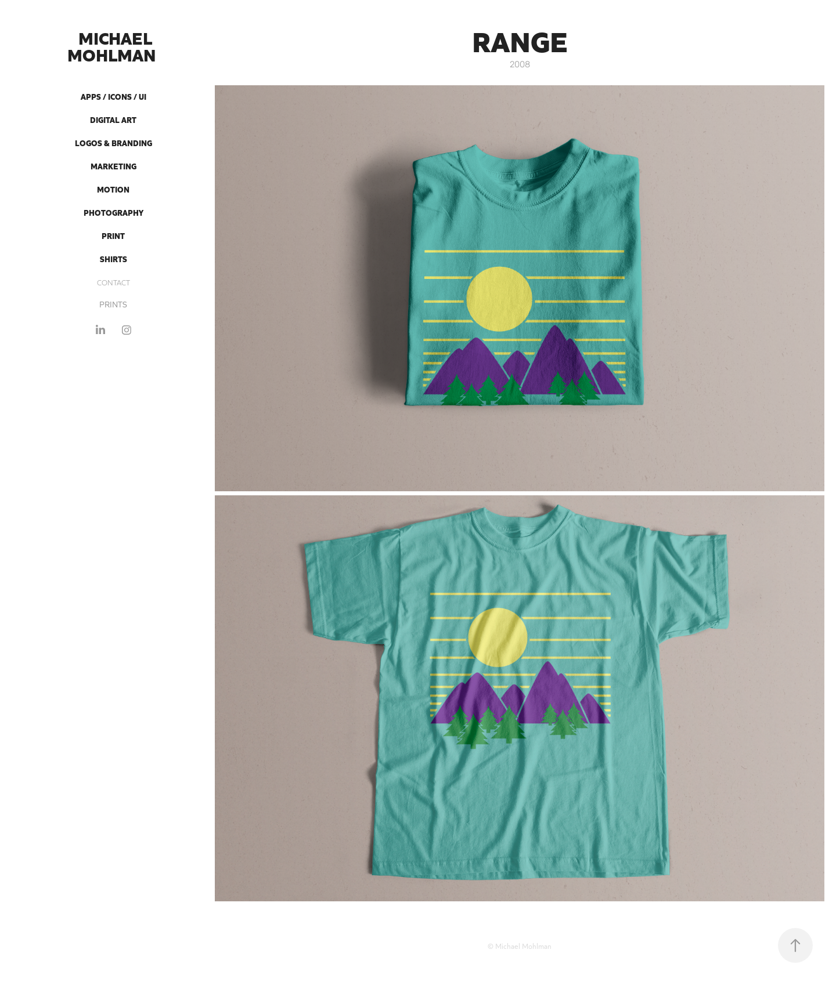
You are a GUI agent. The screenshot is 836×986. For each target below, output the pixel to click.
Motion (113, 189)
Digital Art (113, 119)
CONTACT (113, 282)
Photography (113, 212)
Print (113, 235)
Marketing (113, 166)
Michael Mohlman (113, 45)
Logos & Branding (113, 142)
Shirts (113, 258)
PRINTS (113, 304)
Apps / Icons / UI (113, 96)
